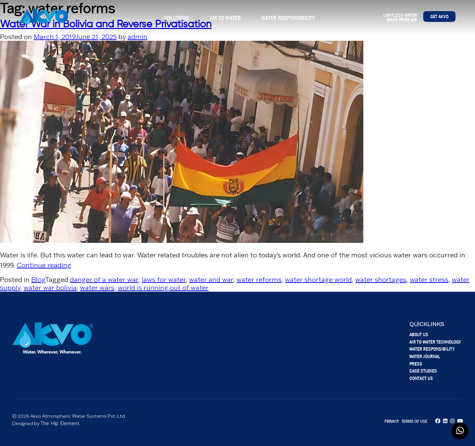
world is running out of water (163, 288)
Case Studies (423, 371)
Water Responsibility (288, 17)
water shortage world (318, 280)
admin (137, 37)
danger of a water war (104, 280)
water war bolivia (50, 288)
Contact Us (421, 378)
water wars (97, 288)
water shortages (380, 280)
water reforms (259, 280)
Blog (38, 280)
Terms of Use (414, 421)
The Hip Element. (60, 423)
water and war (211, 280)
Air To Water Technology (435, 342)
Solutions (176, 17)
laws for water (164, 280)
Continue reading (44, 265)
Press (415, 364)
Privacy (392, 421)
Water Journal (424, 356)
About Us (418, 334)
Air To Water (225, 17)
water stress (429, 280)
